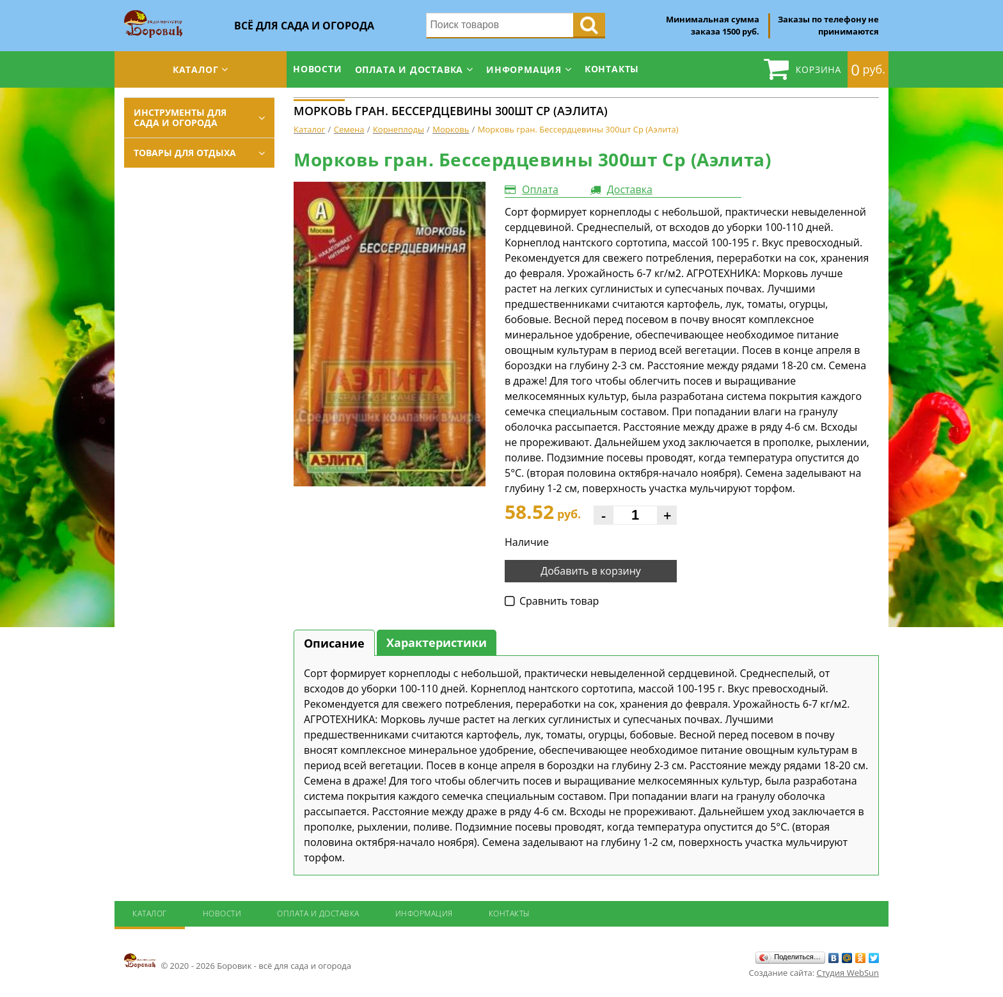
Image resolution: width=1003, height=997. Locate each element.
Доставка (629, 189)
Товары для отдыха (185, 153)
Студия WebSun (848, 972)
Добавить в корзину (591, 571)
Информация (524, 69)
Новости (317, 69)
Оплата (540, 189)
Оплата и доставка (409, 69)
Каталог (196, 69)
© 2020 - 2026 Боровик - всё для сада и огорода (237, 962)
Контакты (612, 69)
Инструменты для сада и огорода (180, 117)
